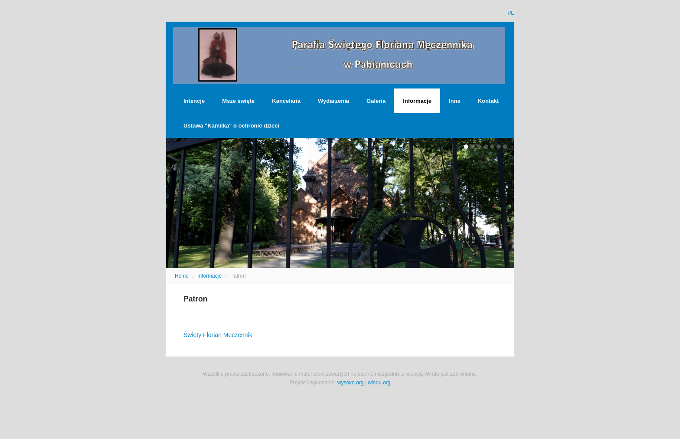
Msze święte (238, 101)
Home (182, 276)
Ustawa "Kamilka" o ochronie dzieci (231, 125)
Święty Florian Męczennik (217, 334)
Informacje (417, 101)
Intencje (194, 101)
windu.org (379, 383)
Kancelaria (286, 101)
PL (510, 13)
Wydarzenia (333, 101)
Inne (455, 101)
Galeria (376, 101)
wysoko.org (350, 383)
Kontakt (488, 101)
